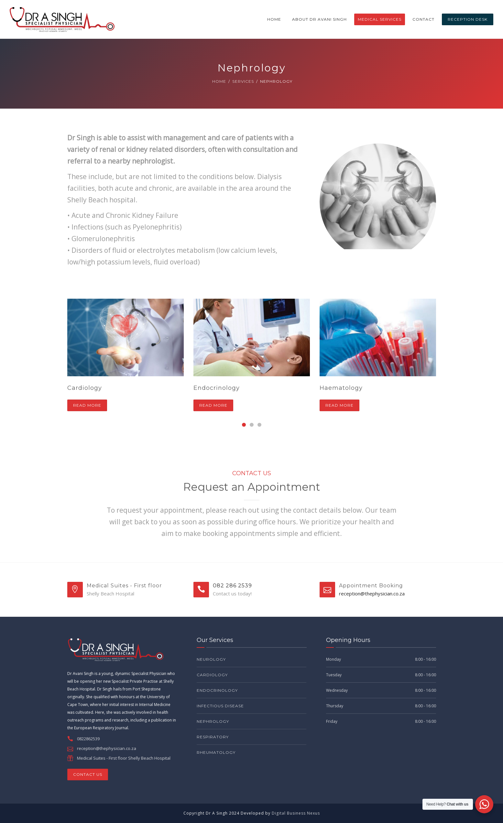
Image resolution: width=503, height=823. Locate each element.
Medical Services (379, 19)
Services (243, 81)
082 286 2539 (232, 586)
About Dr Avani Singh (319, 19)
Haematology (341, 387)
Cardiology (84, 387)
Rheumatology (216, 752)
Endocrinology (216, 387)
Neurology (211, 659)
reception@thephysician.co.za (372, 593)
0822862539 (88, 739)
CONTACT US (87, 774)
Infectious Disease (220, 705)
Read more (87, 405)
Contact (423, 19)
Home (274, 19)
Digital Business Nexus (296, 813)
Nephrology (213, 721)
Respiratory (213, 736)
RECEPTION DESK (467, 19)
